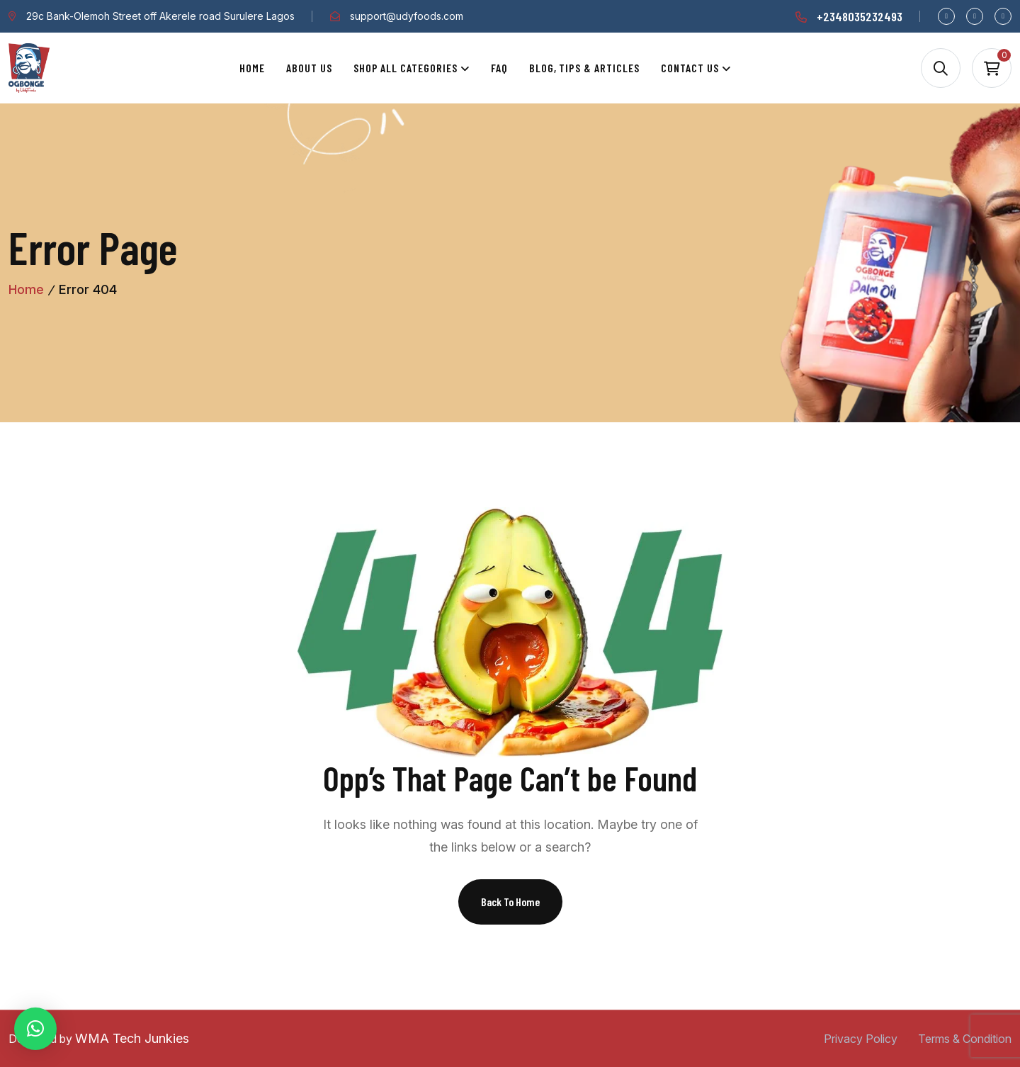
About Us (309, 67)
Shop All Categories (405, 67)
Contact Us (690, 67)
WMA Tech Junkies (132, 1038)
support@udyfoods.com (406, 16)
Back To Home (510, 901)
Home (252, 67)
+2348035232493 (859, 16)
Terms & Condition (965, 1039)
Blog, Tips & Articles (584, 67)
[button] (35, 1028)
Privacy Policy (860, 1039)
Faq (499, 67)
